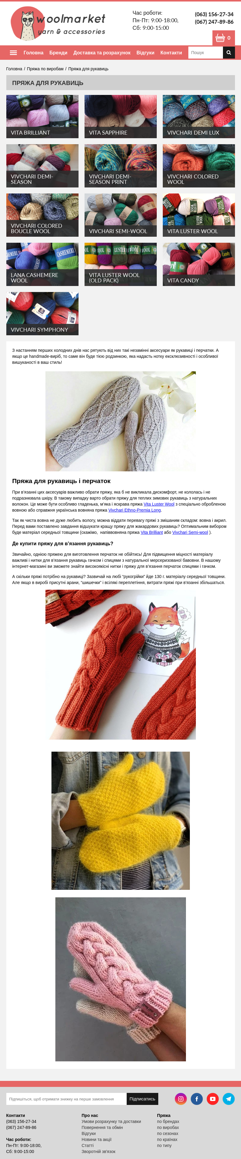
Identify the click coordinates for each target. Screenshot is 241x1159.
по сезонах (167, 1133)
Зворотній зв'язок (98, 1151)
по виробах (168, 1127)
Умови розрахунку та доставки (111, 1121)
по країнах (167, 1139)
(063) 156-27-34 (214, 14)
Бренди (58, 52)
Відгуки (146, 52)
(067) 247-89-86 (214, 21)
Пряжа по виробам (45, 68)
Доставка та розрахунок (102, 52)
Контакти (171, 52)
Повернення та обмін (102, 1127)
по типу (164, 1145)
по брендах (168, 1121)
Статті (88, 1145)
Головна (34, 52)
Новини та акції (96, 1139)
